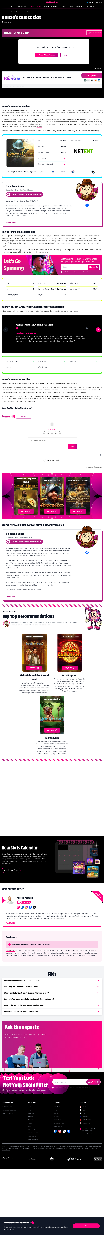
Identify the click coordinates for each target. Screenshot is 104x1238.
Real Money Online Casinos (9, 1103)
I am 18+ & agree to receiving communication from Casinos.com (77, 271)
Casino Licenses (32, 1129)
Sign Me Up (93, 267)
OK (86, 1226)
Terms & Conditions (59, 1116)
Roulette (30, 1116)
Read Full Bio (11, 223)
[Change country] (89, 2)
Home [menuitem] (12, 6)
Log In (66, 55)
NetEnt (39, 127)
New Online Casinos (7, 1106)
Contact (56, 1103)
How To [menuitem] (70, 6)
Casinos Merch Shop (33, 1132)
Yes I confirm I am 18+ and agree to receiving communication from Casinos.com (72, 1081)
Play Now (88, 76)
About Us (56, 1110)
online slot (69, 236)
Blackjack (30, 1113)
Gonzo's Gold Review (52, 473)
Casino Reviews (32, 1106)
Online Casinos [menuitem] (22, 6)
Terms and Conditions (84, 1141)
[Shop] (83, 2)
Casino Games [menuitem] (35, 6)
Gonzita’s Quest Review (78, 473)
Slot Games (31, 1110)
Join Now (93, 1075)
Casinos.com (5, 12)
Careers (56, 1106)
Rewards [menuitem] (90, 6)
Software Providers (33, 1126)
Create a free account (47, 55)
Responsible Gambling (60, 1119)
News (29, 1100)
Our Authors (57, 1100)
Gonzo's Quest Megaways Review (26, 474)
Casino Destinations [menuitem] (51, 6)
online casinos (94, 399)
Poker (29, 1119)
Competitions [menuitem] (80, 6)
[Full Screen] (99, 69)
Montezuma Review (52, 692)
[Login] (99, 2)
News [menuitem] (63, 6)
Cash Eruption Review (70, 630)
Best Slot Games (15, 12)
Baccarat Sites (31, 1123)
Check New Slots (11, 863)
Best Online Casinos (7, 1100)
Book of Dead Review (34, 630)
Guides (29, 1103)
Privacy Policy (57, 1113)
